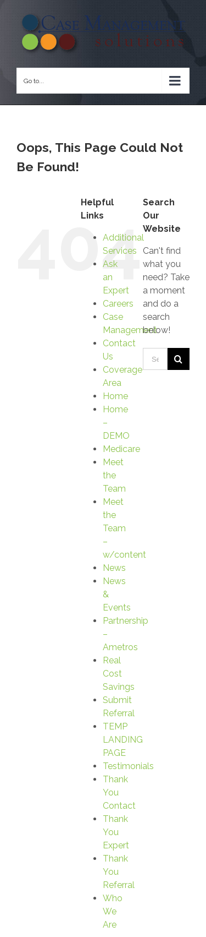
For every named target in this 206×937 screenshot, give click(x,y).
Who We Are (113, 911)
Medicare (121, 449)
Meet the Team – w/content (124, 528)
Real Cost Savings (119, 673)
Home (115, 396)
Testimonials (128, 766)
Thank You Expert (116, 832)
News (114, 568)
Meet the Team (114, 475)
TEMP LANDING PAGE (123, 739)
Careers (118, 303)
